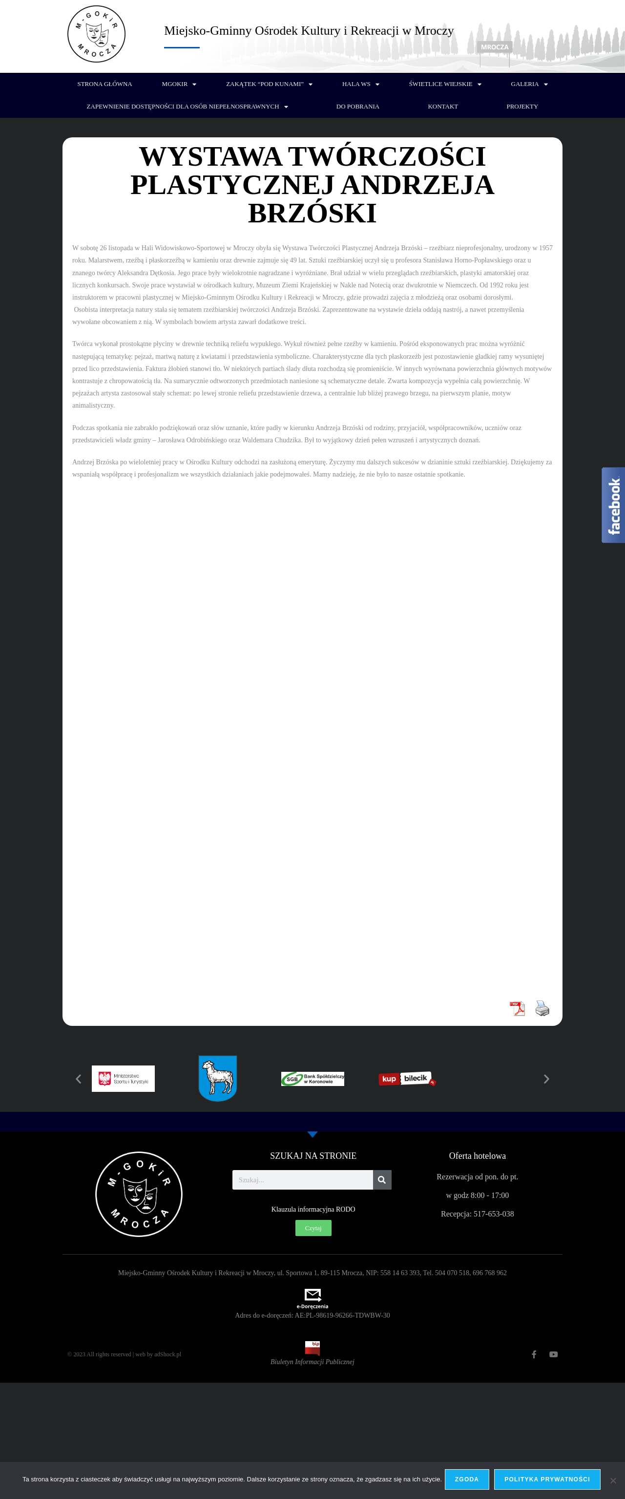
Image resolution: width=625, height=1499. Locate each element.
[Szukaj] (382, 1180)
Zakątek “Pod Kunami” (269, 84)
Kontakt (443, 106)
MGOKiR (179, 84)
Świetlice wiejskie (445, 84)
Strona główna (104, 83)
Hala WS (360, 84)
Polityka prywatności (549, 1481)
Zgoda (469, 1481)
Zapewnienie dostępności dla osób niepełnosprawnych (187, 107)
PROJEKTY (522, 106)
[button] (78, 1079)
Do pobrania (357, 106)
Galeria (529, 84)
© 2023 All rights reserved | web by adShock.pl (132, 1354)
